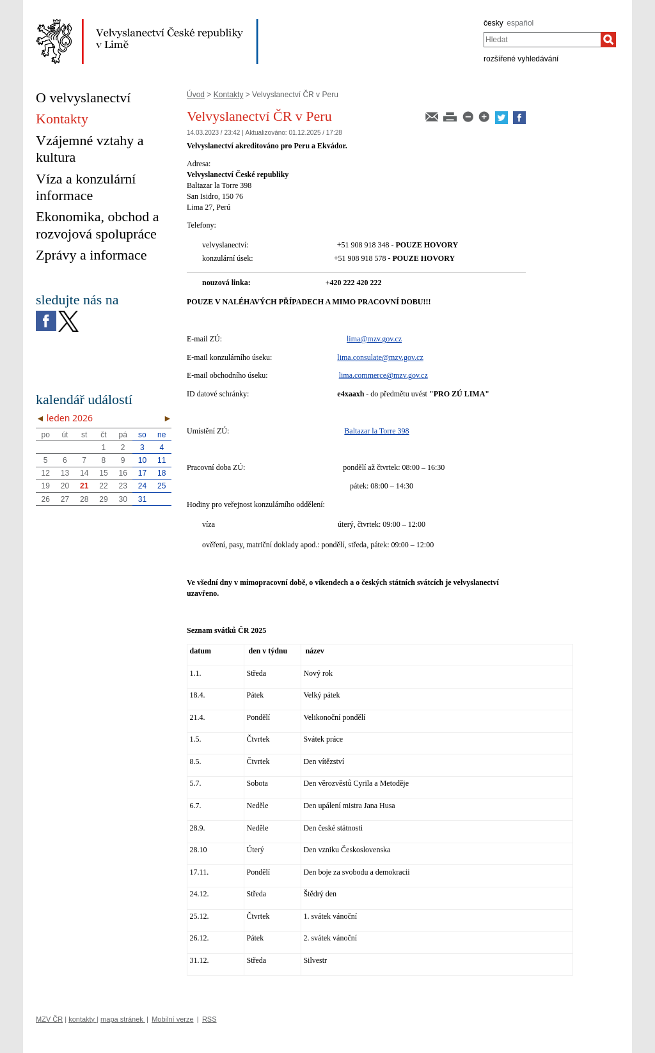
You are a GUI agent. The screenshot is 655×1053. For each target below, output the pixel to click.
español (520, 23)
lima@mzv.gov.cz (374, 338)
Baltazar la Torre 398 (376, 430)
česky (493, 23)
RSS (209, 1019)
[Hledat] (608, 39)
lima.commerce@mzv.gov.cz (383, 375)
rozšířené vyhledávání (521, 59)
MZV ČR (49, 1019)
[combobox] (542, 39)
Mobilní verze (172, 1019)
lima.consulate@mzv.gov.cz (380, 357)
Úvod (196, 94)
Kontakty (229, 94)
